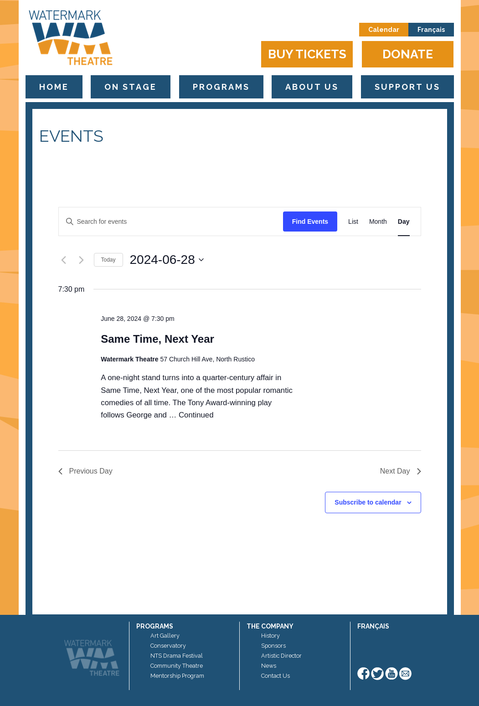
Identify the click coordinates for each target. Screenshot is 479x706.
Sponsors (273, 645)
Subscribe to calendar (368, 502)
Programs (221, 87)
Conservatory (168, 645)
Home (54, 87)
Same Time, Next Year (157, 339)
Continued (196, 415)
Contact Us (275, 675)
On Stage (130, 87)
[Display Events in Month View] (378, 221)
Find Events (310, 221)
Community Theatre (176, 665)
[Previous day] (63, 259)
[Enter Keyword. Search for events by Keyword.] (171, 221)
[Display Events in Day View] (404, 221)
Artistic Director (281, 655)
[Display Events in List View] (353, 221)
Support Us (407, 87)
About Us (312, 87)
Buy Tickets (307, 54)
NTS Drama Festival (176, 655)
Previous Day (85, 471)
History (270, 635)
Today (108, 260)
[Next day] (81, 259)
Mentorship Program (177, 675)
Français (431, 29)
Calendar (383, 29)
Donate (407, 54)
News (268, 665)
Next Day (400, 471)
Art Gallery (165, 635)
